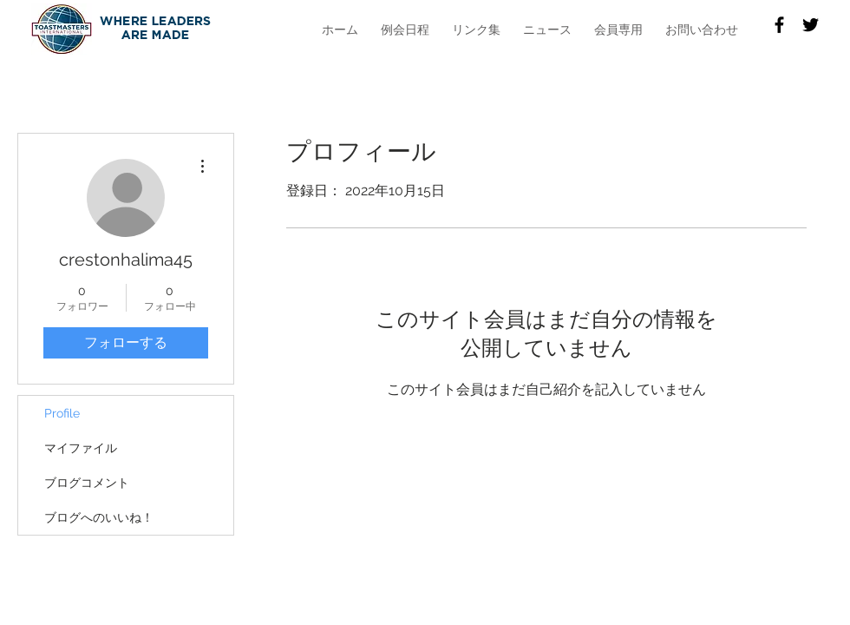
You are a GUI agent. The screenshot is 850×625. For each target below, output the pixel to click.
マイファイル (80, 448)
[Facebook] (779, 25)
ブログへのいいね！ (99, 517)
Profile (62, 413)
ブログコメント (86, 483)
